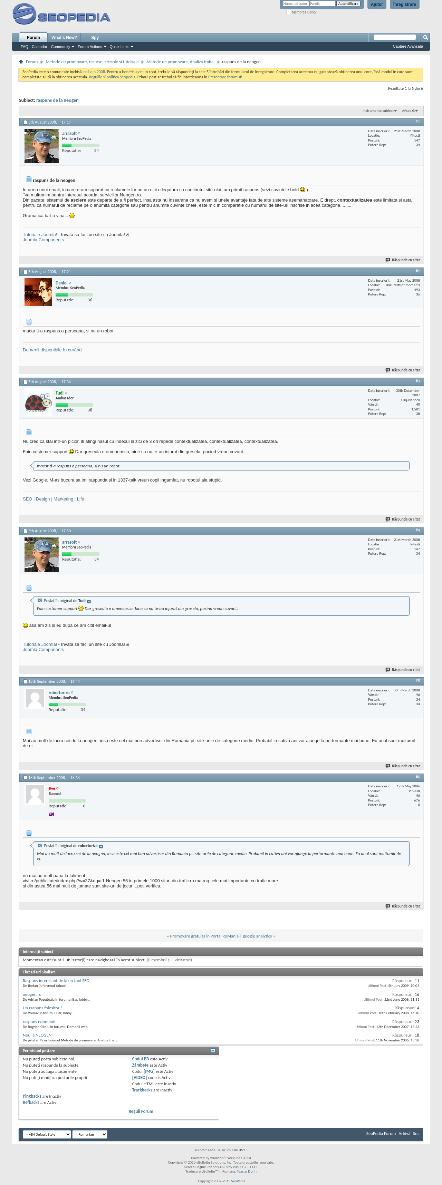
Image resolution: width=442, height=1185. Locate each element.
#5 (418, 680)
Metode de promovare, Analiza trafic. (180, 61)
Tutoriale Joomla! (40, 234)
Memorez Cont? (302, 12)
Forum (33, 37)
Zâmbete (140, 1065)
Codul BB (140, 1058)
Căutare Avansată (408, 46)
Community (60, 47)
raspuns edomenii (39, 1021)
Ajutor (377, 4)
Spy (95, 37)
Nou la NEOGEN (37, 1035)
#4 (418, 530)
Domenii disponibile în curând (52, 349)
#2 (418, 271)
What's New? (64, 37)
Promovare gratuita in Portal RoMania (204, 936)
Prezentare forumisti (225, 77)
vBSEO (238, 1167)
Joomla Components (43, 239)
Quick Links (119, 47)
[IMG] (149, 1071)
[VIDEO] (139, 1077)
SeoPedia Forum (381, 1133)
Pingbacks (32, 1096)
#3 (418, 381)
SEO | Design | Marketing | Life (53, 499)
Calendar (39, 47)
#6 (418, 777)
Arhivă (404, 1133)
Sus (416, 1133)
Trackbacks (142, 1089)
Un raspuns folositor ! (42, 1007)
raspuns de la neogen (57, 100)
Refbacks (31, 1102)
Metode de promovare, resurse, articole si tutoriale (92, 61)
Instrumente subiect (378, 110)
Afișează (408, 110)
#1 (418, 121)
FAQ (24, 47)
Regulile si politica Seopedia (112, 77)
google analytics (257, 936)
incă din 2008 (94, 71)
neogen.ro (32, 994)
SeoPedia (238, 1181)
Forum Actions (90, 47)
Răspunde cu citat (403, 260)
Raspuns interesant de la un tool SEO (56, 980)
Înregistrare (404, 4)
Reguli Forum (141, 1111)
